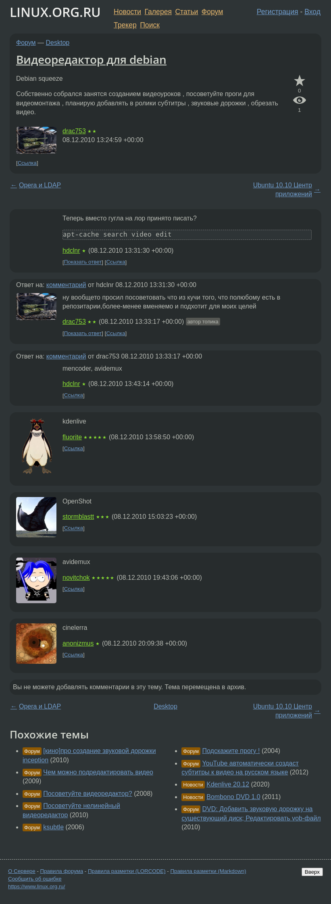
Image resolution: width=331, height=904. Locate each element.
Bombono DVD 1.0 (233, 796)
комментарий (66, 284)
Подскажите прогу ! (231, 750)
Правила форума (61, 871)
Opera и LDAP (40, 185)
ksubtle (53, 827)
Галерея (158, 12)
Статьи (186, 12)
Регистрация (277, 12)
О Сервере (21, 871)
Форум (212, 12)
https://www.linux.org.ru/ (36, 886)
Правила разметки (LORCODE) (127, 871)
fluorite (72, 437)
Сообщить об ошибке (35, 879)
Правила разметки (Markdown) (208, 871)
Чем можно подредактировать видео (98, 772)
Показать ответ (83, 262)
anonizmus (78, 643)
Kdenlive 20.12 (227, 784)
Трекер (125, 25)
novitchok (76, 577)
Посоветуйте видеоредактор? (87, 793)
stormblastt (78, 516)
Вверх (312, 872)
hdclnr (71, 250)
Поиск (150, 25)
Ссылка (27, 163)
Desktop (58, 42)
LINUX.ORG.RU (55, 12)
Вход (312, 12)
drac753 (74, 131)
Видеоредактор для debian (91, 59)
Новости (127, 12)
